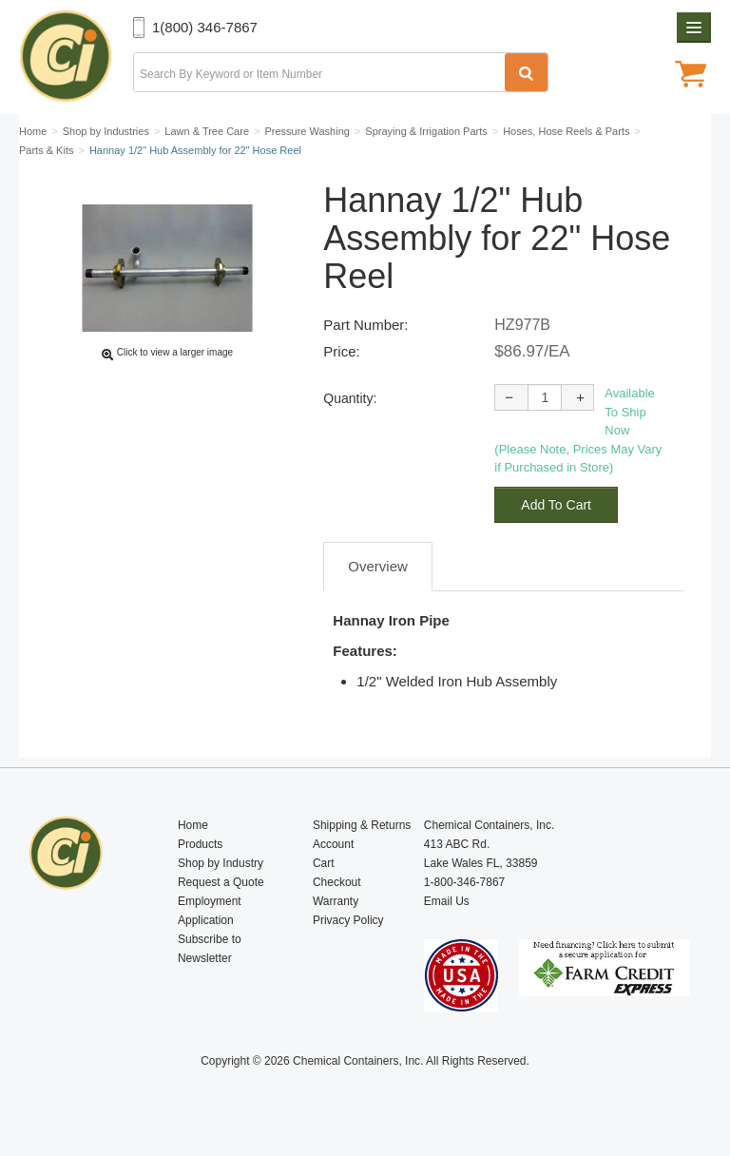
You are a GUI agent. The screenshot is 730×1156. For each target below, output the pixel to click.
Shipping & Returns (362, 825)
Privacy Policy (348, 920)
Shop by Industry (220, 863)
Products (200, 844)
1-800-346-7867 (464, 882)
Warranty (335, 901)
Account (333, 844)
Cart (324, 863)
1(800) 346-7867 (205, 27)
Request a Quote (221, 882)
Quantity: (349, 398)
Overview (378, 566)
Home (193, 825)
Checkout (337, 882)
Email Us (447, 901)
